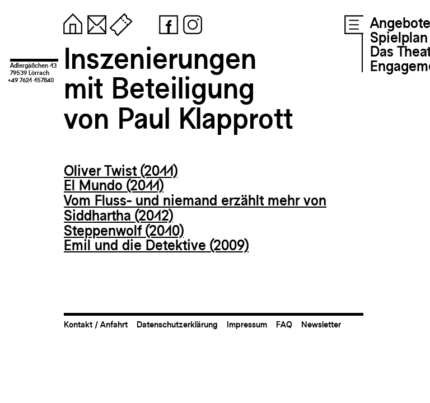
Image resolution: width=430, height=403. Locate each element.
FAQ (284, 324)
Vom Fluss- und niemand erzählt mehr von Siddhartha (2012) (195, 207)
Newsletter (321, 324)
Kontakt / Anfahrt (96, 324)
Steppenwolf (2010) (124, 231)
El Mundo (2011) (113, 185)
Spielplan (399, 37)
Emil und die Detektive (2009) (156, 245)
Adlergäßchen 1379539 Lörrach (33, 69)
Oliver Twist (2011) (120, 171)
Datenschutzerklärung (177, 324)
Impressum (247, 324)
